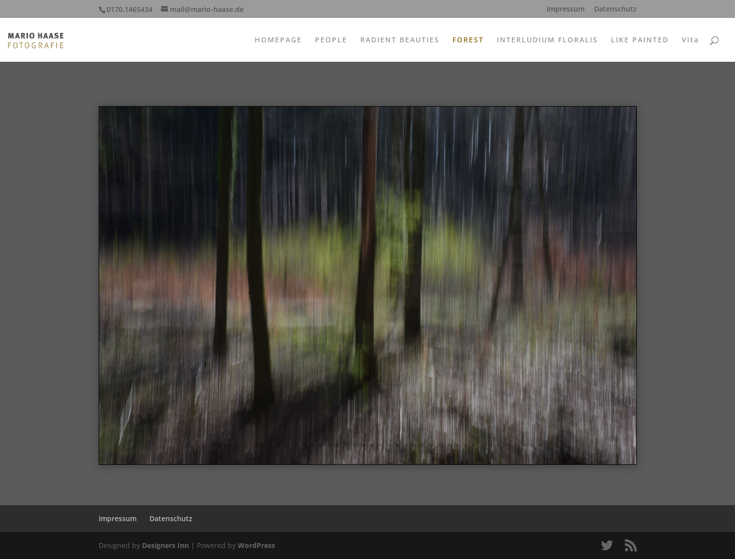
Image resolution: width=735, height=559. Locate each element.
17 (329, 445)
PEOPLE (331, 40)
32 (456, 445)
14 (304, 445)
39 (516, 445)
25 (397, 445)
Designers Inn (165, 545)
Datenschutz (615, 9)
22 (372, 445)
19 (346, 445)
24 (389, 445)
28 (423, 445)
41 (533, 445)
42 (541, 445)
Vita (690, 40)
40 (524, 445)
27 (414, 445)
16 (321, 445)
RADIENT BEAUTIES (400, 40)
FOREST (468, 40)
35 (482, 445)
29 (431, 445)
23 (380, 445)
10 (270, 445)
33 (465, 445)
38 (507, 445)
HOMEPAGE (278, 40)
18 (338, 445)
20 (355, 445)
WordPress (256, 545)
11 (279, 445)
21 (363, 445)
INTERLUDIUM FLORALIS (547, 40)
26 (406, 445)
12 (287, 445)
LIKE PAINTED (640, 40)
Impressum (566, 9)
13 (295, 445)
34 (473, 445)
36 (490, 445)
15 (312, 445)
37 (499, 445)
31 (448, 445)
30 (439, 445)
